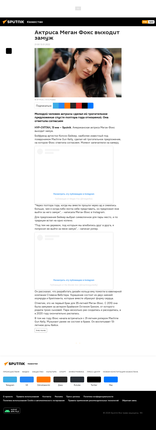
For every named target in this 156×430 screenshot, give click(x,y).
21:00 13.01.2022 (42, 44)
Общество (37, 371)
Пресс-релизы (73, 396)
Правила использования (27, 396)
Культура (51, 371)
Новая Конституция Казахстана (120, 371)
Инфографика (76, 371)
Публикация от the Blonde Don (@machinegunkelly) (73, 285)
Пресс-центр (93, 371)
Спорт (62, 371)
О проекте (8, 396)
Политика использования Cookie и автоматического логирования (34, 400)
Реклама (59, 396)
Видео (25, 371)
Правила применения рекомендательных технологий (93, 400)
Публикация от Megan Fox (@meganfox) (74, 199)
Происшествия (11, 371)
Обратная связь (129, 400)
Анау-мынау (41, 330)
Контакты (46, 396)
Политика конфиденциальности (98, 396)
